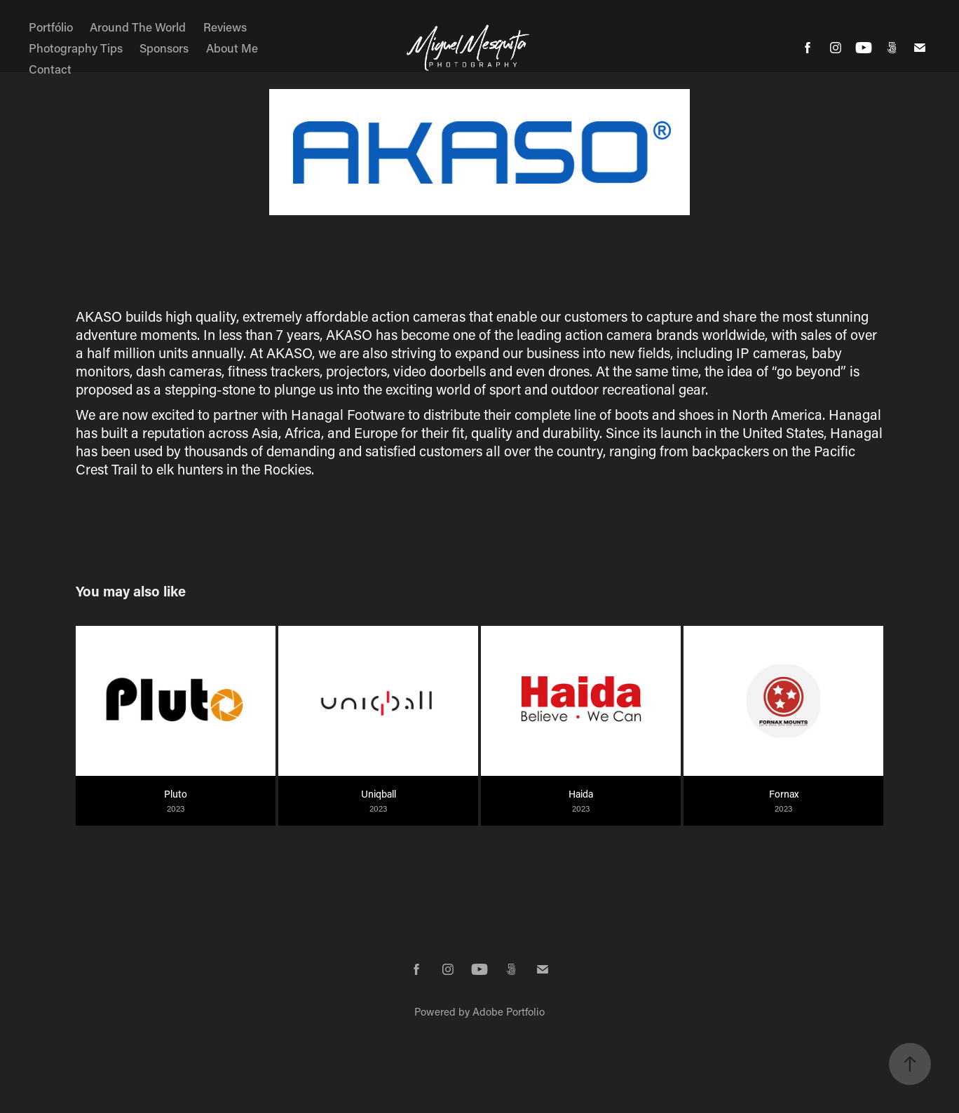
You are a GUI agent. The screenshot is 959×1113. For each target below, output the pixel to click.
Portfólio (51, 26)
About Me (232, 47)
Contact (50, 68)
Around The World (138, 26)
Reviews (225, 26)
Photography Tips (76, 47)
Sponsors (164, 47)
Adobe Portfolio (508, 1011)
